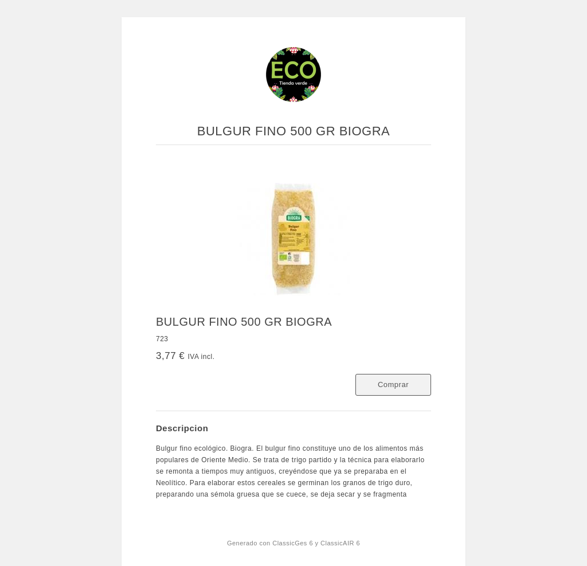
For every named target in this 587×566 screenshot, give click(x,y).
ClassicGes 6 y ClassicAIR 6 (316, 543)
